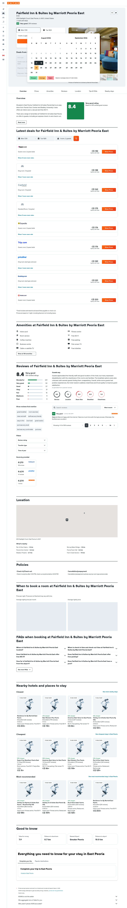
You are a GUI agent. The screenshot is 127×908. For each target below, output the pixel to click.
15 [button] (60, 58)
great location (39, 421)
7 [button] (55, 53)
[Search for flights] (3, 9)
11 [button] (41, 58)
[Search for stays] (3, 13)
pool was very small (23, 425)
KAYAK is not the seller (68, 896)
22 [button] (60, 63)
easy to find (20, 421)
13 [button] (50, 58)
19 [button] (46, 63)
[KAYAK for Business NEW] (3, 44)
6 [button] (50, 53)
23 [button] (32, 68)
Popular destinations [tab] (41, 861)
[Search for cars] (3, 18)
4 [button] (41, 53)
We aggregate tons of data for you (68, 900)
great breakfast (21, 412)
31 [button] (36, 72)
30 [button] (32, 72)
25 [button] (41, 68)
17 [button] (36, 63)
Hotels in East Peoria (27, 873)
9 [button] (31, 58)
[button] (3, 3)
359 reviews (32, 23)
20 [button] (51, 63)
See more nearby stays (110, 692)
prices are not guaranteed (56, 890)
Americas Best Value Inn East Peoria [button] (79, 718)
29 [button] (60, 68)
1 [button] (60, 49)
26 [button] (46, 68)
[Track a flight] (3, 36)
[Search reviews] (78, 407)
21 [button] (55, 63)
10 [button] (36, 58)
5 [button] (95, 49)
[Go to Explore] (3, 32)
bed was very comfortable (25, 429)
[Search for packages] (3, 22)
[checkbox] (26, 463)
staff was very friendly (34, 416)
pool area (38, 429)
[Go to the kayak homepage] (13, 3)
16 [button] (31, 63)
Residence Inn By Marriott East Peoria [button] (27, 717)
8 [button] (60, 53)
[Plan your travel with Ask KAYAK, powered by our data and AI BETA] (3, 27)
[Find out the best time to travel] (3, 40)
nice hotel (29, 421)
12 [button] (46, 58)
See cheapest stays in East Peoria (107, 734)
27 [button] (51, 68)
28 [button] (55, 68)
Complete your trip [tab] (26, 861)
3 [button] (36, 53)
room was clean (33, 412)
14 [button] (55, 58)
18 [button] (41, 63)
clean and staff (21, 416)
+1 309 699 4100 (22, 21)
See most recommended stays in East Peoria (103, 776)
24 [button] (36, 68)
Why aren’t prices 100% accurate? (68, 903)
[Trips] (3, 50)
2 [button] (31, 53)
